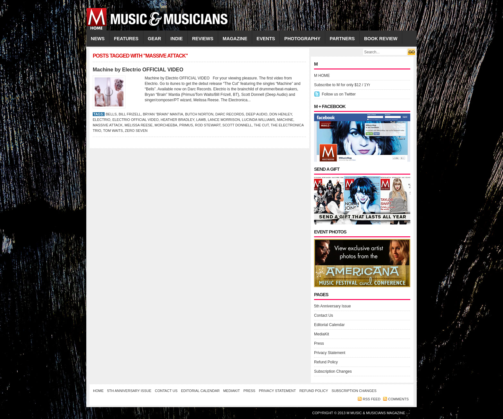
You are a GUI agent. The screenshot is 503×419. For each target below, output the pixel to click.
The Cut (261, 125)
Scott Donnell (237, 125)
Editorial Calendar (329, 325)
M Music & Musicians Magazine (376, 413)
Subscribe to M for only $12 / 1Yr (342, 85)
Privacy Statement (329, 353)
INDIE (176, 38)
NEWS (98, 38)
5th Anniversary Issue (332, 306)
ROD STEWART (207, 125)
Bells (111, 114)
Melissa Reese (138, 125)
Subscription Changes (333, 371)
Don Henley (280, 114)
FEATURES (126, 38)
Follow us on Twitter (339, 94)
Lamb (201, 120)
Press (319, 343)
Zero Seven (136, 130)
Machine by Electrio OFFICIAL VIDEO (138, 69)
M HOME (322, 75)
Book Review (380, 38)
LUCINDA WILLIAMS (258, 120)
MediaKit (321, 334)
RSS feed (371, 399)
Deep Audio (257, 114)
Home (98, 391)
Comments (398, 399)
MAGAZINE (235, 38)
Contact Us (323, 315)
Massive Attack (108, 125)
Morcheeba (166, 125)
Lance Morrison (224, 120)
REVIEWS (202, 38)
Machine (285, 120)
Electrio (101, 120)
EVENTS (266, 38)
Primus (186, 125)
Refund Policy (326, 362)
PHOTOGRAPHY (302, 38)
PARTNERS (342, 38)
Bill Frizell (130, 114)
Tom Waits (113, 130)
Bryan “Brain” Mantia (163, 114)
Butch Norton (199, 114)
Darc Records (229, 114)
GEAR (154, 38)
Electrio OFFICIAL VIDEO (135, 120)
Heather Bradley (177, 120)
